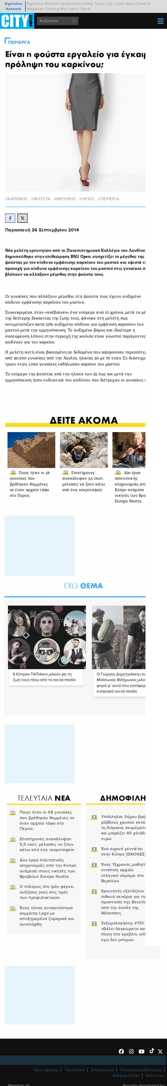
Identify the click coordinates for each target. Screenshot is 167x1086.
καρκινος (18, 198)
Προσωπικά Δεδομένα (141, 1076)
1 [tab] (11, 600)
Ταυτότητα (75, 1076)
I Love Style (124, 3)
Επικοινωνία (102, 1076)
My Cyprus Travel (75, 9)
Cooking (52, 9)
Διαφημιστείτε (126, 1082)
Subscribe (155, 1082)
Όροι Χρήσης (46, 1076)
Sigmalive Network (13, 6)
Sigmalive (35, 3)
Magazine (35, 9)
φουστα (42, 198)
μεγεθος (66, 198)
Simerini (52, 3)
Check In (143, 3)
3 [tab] (27, 600)
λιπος (88, 198)
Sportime (68, 3)
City (109, 3)
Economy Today (91, 3)
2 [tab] (19, 600)
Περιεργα (19, 42)
